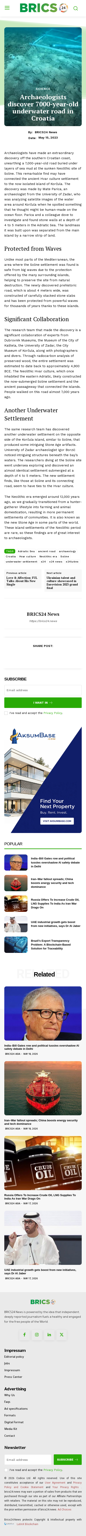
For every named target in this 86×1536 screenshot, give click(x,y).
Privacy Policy (52, 713)
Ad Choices (64, 1509)
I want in (43, 703)
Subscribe (67, 1460)
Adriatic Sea (26, 551)
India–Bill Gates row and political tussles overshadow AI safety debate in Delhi (55, 862)
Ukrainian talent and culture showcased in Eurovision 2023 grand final (62, 583)
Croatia (11, 556)
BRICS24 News (46, 132)
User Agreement (55, 1482)
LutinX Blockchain (27, 1524)
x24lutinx (72, 561)
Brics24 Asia (12, 1054)
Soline (64, 556)
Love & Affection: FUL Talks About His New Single (21, 581)
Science (43, 88)
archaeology (67, 551)
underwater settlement (21, 561)
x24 (43, 561)
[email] (43, 690)
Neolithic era (48, 556)
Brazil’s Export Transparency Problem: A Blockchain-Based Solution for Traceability (51, 944)
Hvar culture (27, 556)
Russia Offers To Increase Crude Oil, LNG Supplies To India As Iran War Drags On (55, 903)
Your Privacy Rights (65, 1487)
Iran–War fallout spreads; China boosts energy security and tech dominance (52, 882)
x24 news (55, 561)
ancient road (46, 551)
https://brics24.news (43, 621)
